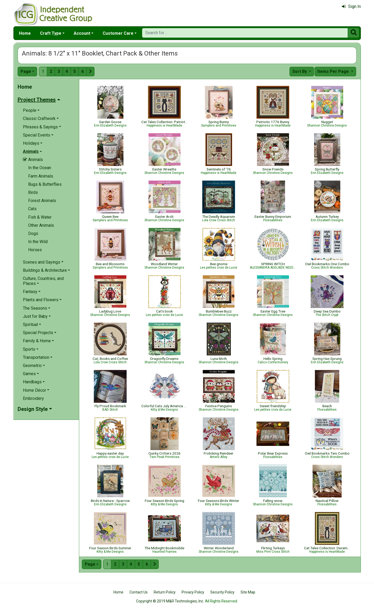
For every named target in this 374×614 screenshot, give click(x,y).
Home (25, 33)
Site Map (248, 592)
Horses (35, 249)
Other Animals (41, 225)
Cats (32, 208)
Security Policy (222, 592)
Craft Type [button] (50, 33)
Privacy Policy (193, 592)
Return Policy (165, 592)
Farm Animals (40, 176)
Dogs (33, 233)
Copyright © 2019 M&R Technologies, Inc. (170, 601)
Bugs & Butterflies (45, 184)
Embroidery (33, 398)
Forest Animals (42, 200)
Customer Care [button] (118, 33)
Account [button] (82, 33)
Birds (33, 192)
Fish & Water (40, 217)
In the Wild (38, 241)
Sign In (351, 6)
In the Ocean (39, 167)
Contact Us (138, 592)
